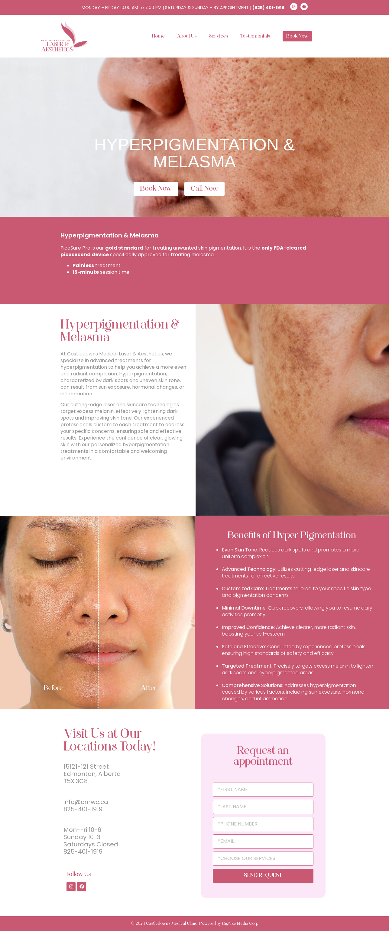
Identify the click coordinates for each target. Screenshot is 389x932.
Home (158, 36)
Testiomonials (255, 36)
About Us (187, 36)
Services (218, 36)
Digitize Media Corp (240, 924)
